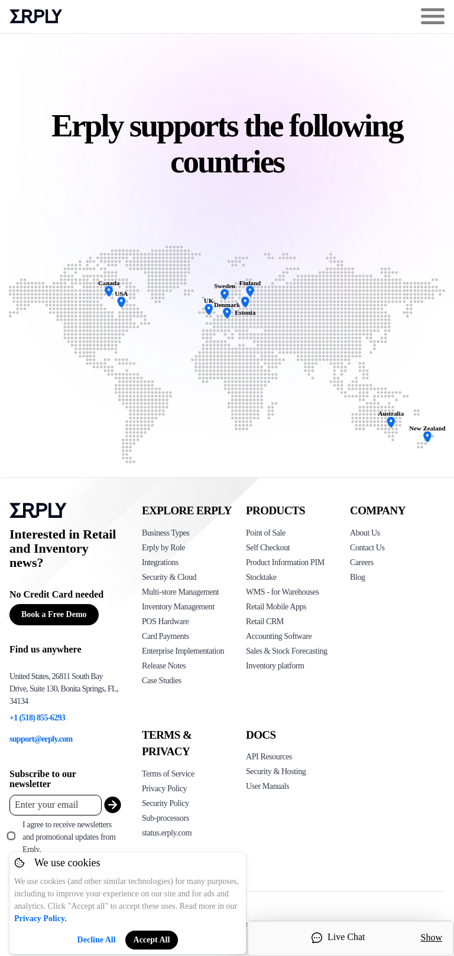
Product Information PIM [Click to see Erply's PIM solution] (285, 562)
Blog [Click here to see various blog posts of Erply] (357, 577)
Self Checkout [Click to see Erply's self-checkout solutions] (268, 547)
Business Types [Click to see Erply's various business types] (165, 532)
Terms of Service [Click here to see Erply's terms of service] (168, 773)
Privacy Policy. (40, 918)
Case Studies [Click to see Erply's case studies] (161, 680)
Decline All (96, 939)
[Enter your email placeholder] (55, 805)
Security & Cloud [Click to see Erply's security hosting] (169, 577)
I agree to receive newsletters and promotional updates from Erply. (68, 837)
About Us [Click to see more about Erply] (365, 532)
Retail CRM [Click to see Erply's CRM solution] (265, 621)
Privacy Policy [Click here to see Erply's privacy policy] (164, 788)
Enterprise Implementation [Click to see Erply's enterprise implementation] (183, 651)
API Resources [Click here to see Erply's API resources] (269, 756)
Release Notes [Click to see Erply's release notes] (164, 665)
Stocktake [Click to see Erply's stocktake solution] (261, 577)
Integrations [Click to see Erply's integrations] (160, 562)
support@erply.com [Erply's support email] (41, 739)
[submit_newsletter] (110, 805)
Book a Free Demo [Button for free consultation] (54, 614)
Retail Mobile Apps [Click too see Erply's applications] (276, 606)
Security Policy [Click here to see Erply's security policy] (165, 803)
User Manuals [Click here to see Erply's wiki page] (267, 786)
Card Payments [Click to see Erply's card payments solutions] (165, 636)
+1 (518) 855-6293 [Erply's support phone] (37, 717)
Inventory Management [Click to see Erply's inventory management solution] (178, 606)
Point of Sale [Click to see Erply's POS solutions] (266, 532)
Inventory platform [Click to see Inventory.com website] (275, 665)
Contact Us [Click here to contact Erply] (367, 547)
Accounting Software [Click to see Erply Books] (279, 636)
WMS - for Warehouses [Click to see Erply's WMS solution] (282, 592)
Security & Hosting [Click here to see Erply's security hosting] (276, 771)
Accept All (152, 939)
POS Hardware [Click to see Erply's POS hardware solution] (165, 621)
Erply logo (36, 16)
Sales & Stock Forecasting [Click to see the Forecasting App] (286, 651)
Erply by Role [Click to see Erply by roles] (163, 547)
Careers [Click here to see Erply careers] (362, 562)
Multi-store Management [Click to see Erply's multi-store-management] (180, 592)
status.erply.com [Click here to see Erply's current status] (167, 832)
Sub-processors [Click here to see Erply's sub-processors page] (165, 818)
